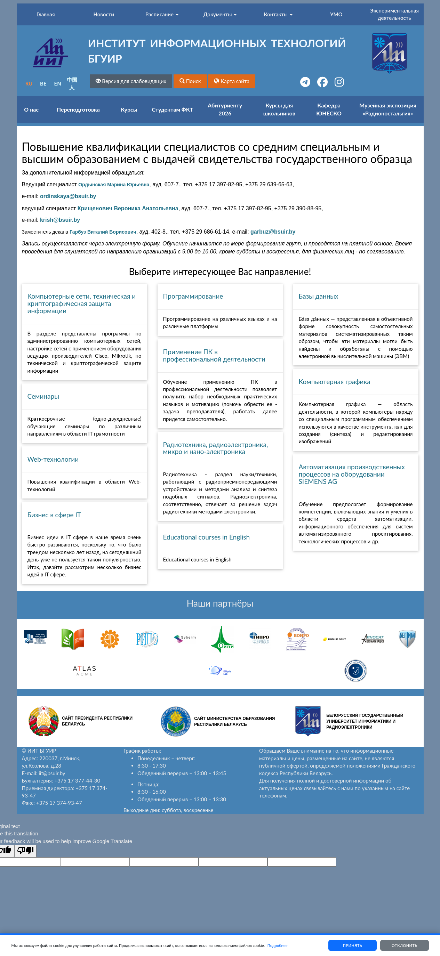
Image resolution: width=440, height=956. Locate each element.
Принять (352, 945)
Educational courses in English (206, 537)
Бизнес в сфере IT (54, 515)
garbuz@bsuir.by (272, 232)
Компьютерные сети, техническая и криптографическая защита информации (81, 303)
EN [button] (57, 83)
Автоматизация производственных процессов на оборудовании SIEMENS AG (352, 474)
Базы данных (318, 296)
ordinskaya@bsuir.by (68, 196)
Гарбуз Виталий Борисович (103, 232)
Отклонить (404, 945)
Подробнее (277, 945)
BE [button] (43, 83)
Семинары (43, 396)
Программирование (193, 296)
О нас (31, 109)
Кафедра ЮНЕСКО (329, 109)
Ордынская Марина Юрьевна (113, 184)
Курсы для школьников (279, 109)
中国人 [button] (72, 83)
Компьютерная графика (334, 382)
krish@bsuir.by (60, 220)
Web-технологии (53, 459)
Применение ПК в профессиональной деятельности (214, 355)
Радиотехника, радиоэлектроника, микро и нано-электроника (215, 448)
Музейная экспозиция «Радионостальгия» (387, 109)
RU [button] (29, 83)
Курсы (129, 109)
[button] (190, 81)
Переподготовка (78, 109)
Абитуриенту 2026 (225, 109)
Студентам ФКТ (172, 109)
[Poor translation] (25, 851)
